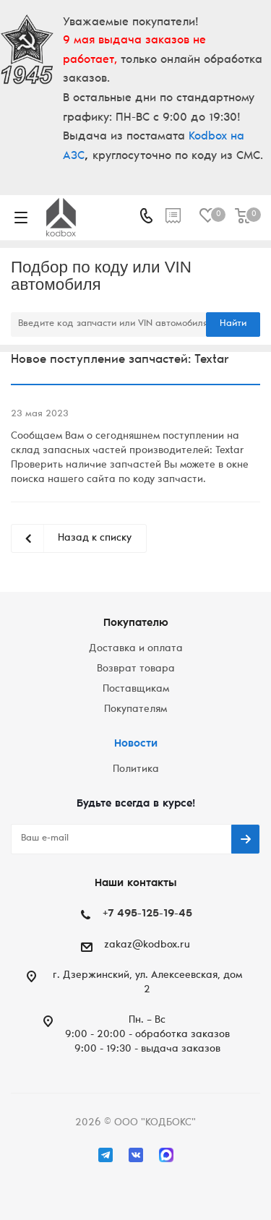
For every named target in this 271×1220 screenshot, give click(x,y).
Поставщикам (136, 689)
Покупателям (135, 710)
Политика (136, 770)
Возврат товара (136, 669)
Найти (233, 324)
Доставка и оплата (136, 649)
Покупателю (135, 623)
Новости (136, 744)
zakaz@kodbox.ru (147, 945)
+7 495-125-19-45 (147, 913)
